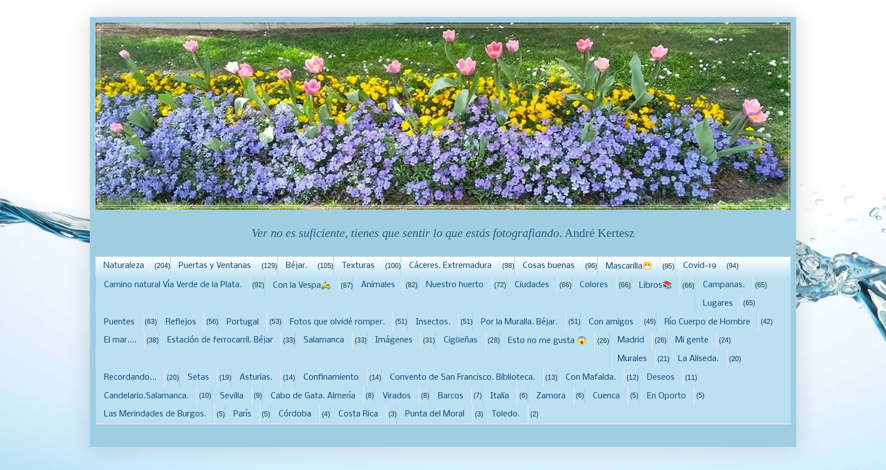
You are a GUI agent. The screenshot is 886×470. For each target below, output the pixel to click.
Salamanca (323, 340)
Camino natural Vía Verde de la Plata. (173, 284)
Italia (499, 396)
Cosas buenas (549, 265)
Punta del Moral (434, 414)
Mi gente (692, 340)
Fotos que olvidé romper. (337, 322)
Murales (632, 358)
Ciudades (532, 284)
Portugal (243, 322)
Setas (198, 377)
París (242, 414)
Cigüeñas (460, 340)
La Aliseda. (698, 358)
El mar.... (120, 340)
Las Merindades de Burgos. (155, 414)
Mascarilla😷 (629, 266)
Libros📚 (655, 285)
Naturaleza (123, 265)
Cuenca (606, 396)
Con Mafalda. (591, 377)
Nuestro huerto (455, 284)
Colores (594, 284)
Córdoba (295, 414)
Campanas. (724, 284)
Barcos (450, 396)
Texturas (358, 265)
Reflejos (181, 322)
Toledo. (506, 414)
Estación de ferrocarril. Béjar (220, 340)
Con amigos (611, 322)
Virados (397, 396)
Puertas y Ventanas (215, 265)
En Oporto (666, 396)
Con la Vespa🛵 (302, 285)
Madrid (631, 340)
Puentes (119, 322)
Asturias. (256, 377)
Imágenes (393, 340)
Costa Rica (358, 414)
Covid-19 (699, 265)
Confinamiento (331, 377)
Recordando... (130, 377)
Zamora (551, 396)
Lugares (718, 303)
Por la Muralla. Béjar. (519, 322)
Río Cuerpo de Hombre (707, 322)
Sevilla (232, 396)
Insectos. (433, 322)
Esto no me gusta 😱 (547, 340)
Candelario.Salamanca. (146, 396)
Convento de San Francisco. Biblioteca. (462, 377)
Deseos (661, 377)
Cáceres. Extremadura (450, 265)
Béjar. (296, 265)
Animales (378, 284)
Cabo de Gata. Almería (313, 396)
